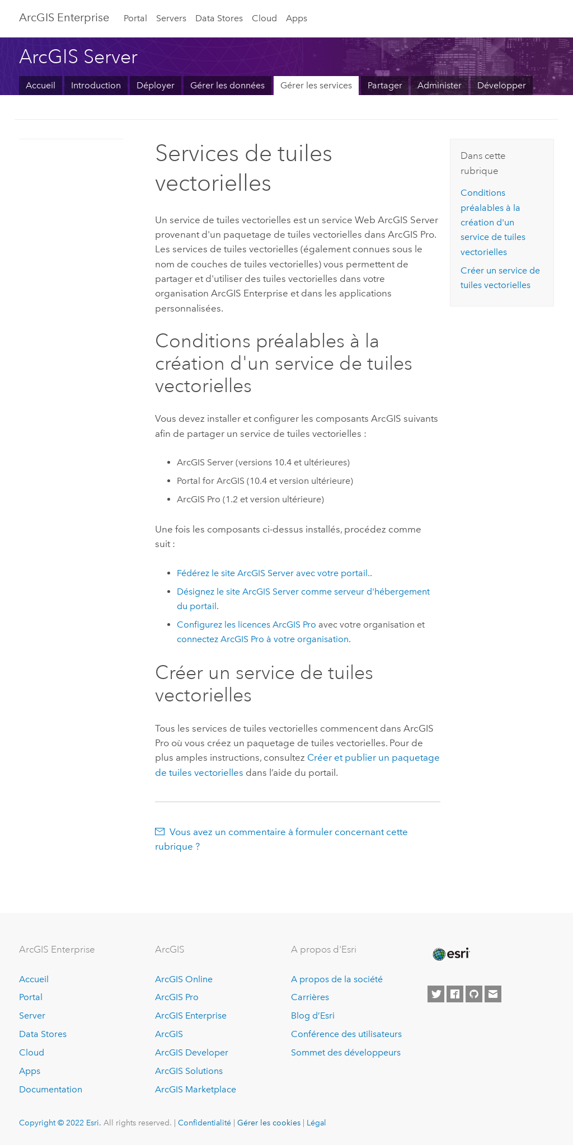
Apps (296, 18)
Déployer (156, 85)
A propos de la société (337, 979)
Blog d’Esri (313, 1015)
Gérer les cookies (268, 1122)
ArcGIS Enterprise (191, 1015)
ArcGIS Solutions (189, 1071)
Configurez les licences (247, 624)
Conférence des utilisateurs (346, 1034)
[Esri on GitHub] (474, 994)
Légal (316, 1122)
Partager (385, 85)
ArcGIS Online (184, 979)
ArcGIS (169, 1034)
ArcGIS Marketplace (195, 1089)
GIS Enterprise (64, 17)
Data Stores (219, 18)
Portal (135, 18)
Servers (171, 18)
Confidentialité (204, 1122)
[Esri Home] (450, 954)
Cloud (264, 18)
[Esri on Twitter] (436, 994)
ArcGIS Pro (177, 997)
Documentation (50, 1089)
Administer (439, 85)
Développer (501, 85)
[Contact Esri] (493, 994)
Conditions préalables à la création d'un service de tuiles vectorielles (493, 222)
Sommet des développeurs (346, 1052)
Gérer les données (227, 85)
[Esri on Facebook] (455, 994)
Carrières (310, 997)
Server (32, 1015)
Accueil (40, 85)
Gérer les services (316, 85)
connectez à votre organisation (263, 639)
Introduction (96, 85)
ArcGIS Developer (191, 1052)
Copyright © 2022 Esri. (60, 1122)
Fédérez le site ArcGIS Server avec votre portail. (273, 573)
